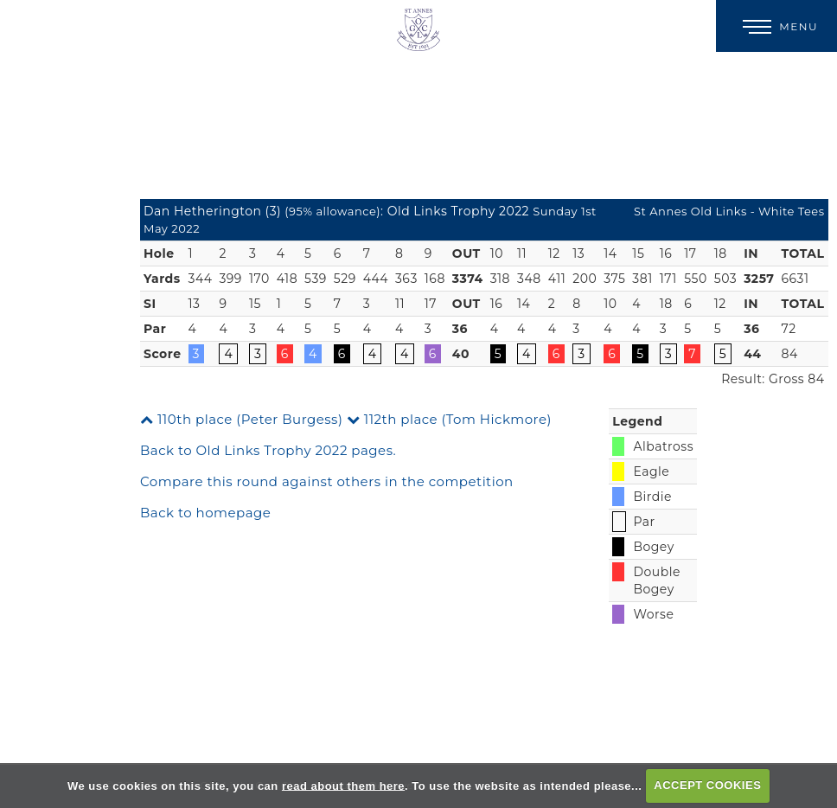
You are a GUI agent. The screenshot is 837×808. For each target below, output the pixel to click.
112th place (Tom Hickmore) (449, 419)
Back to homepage (205, 512)
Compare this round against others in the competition (327, 481)
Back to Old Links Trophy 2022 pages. (268, 450)
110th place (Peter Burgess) (241, 419)
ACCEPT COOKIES (707, 785)
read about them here (343, 785)
